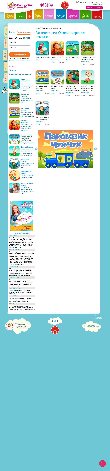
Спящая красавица (57, 57)
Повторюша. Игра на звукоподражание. (42, 118)
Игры (11, 66)
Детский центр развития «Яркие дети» (19, 6)
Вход (12, 32)
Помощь (12, 70)
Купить (53, 62)
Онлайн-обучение (10, 16)
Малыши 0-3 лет (38, 16)
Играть (38, 60)
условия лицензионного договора (19, 60)
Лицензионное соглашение (20, 74)
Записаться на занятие (94, 8)
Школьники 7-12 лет (61, 16)
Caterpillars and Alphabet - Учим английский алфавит (72, 88)
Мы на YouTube (42, 5)
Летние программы (85, 16)
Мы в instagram (47, 5)
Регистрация (23, 32)
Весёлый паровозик (72, 57)
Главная (38, 28)
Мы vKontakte (51, 5)
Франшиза (97, 17)
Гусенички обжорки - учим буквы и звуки (87, 58)
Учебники (20, 17)
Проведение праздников (73, 16)
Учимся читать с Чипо (43, 57)
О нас (29, 16)
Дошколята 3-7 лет (49, 16)
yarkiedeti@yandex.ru (21, 327)
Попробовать (55, 60)
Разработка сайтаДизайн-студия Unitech (93, 326)
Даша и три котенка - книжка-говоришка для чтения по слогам (88, 88)
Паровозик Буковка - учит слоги (42, 87)
